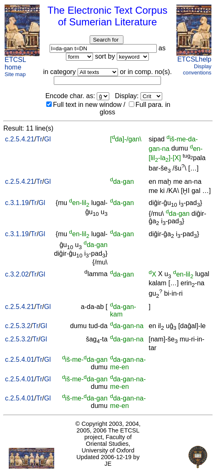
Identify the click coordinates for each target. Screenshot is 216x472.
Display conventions (197, 69)
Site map (15, 74)
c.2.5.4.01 (19, 359)
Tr (39, 139)
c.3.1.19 (17, 202)
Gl (47, 139)
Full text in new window (84, 104)
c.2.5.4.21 (19, 139)
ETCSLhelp (194, 59)
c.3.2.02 (17, 274)
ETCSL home (15, 63)
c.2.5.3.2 (17, 325)
